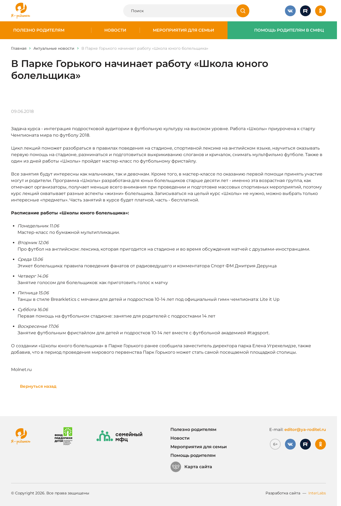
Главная (18, 48)
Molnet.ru (21, 369)
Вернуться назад (38, 386)
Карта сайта (191, 466)
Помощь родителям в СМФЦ (289, 30)
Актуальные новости (53, 48)
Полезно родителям (38, 30)
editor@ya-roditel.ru (305, 429)
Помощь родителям (193, 455)
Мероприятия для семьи (183, 30)
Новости (115, 30)
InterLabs (317, 493)
